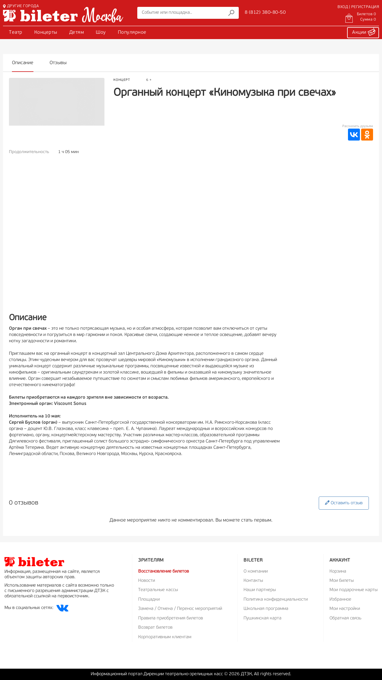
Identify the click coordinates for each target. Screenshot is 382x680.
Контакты (253, 581)
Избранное (340, 599)
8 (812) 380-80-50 (265, 12)
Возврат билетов (155, 627)
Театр (15, 32)
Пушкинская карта (262, 618)
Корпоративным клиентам (164, 637)
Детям (76, 32)
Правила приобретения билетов (170, 618)
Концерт (121, 80)
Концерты (45, 32)
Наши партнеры (260, 590)
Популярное (132, 32)
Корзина (337, 571)
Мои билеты (341, 581)
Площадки (149, 599)
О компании (256, 571)
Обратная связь (345, 618)
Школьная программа (266, 609)
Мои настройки (344, 609)
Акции (363, 32)
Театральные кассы (158, 590)
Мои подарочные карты (353, 590)
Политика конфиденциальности (276, 599)
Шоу (101, 32)
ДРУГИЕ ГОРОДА (21, 6)
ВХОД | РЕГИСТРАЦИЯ (358, 7)
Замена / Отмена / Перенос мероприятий (180, 609)
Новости (146, 581)
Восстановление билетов (163, 571)
